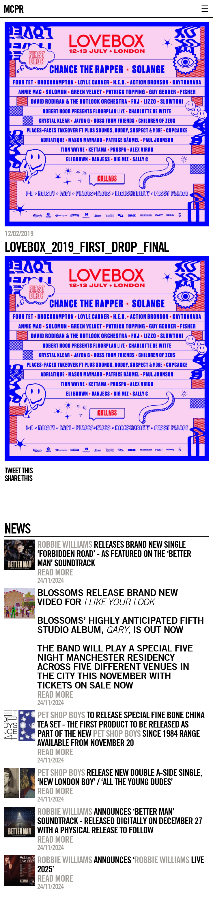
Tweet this (18, 470)
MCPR (13, 8)
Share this (18, 478)
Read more (55, 572)
